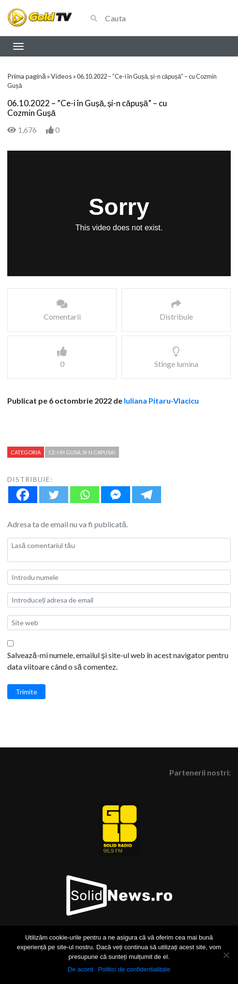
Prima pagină (26, 76)
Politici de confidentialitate (134, 969)
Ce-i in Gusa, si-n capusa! (82, 452)
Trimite (26, 692)
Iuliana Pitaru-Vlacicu (161, 400)
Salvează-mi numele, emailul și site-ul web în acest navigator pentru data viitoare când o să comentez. (117, 660)
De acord (80, 969)
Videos (61, 76)
